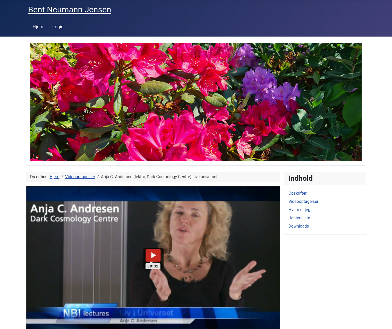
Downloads (298, 226)
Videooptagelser (303, 201)
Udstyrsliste (299, 217)
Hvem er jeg (299, 209)
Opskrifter (297, 193)
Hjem (38, 26)
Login (57, 26)
